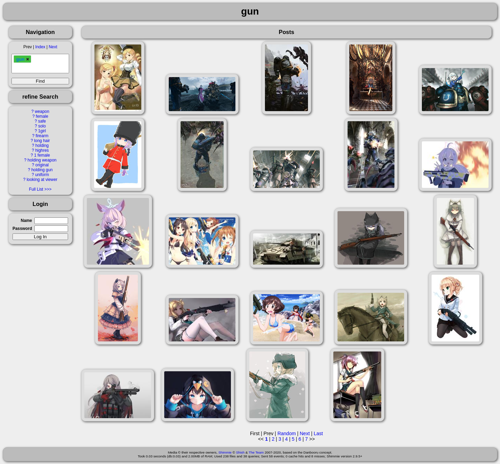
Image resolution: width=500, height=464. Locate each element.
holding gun (42, 169)
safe (42, 121)
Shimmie (225, 452)
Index (40, 46)
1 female (42, 155)
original (42, 165)
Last (318, 433)
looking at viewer (42, 179)
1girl (42, 131)
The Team (256, 452)
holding (42, 145)
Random (286, 433)
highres (42, 150)
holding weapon (41, 160)
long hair (42, 140)
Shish (240, 452)
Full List (36, 189)
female (42, 116)
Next (53, 46)
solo (42, 126)
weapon (42, 111)
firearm (41, 135)
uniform (42, 174)
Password (22, 228)
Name (26, 220)
